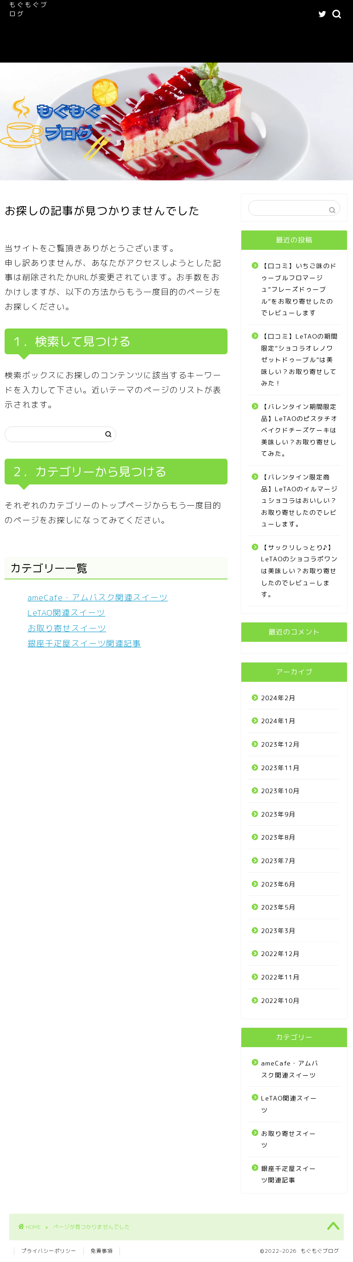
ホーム (71, 14)
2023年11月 (280, 767)
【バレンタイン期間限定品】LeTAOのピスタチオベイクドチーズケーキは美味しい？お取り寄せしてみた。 (299, 430)
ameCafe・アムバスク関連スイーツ (229, 14)
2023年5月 (278, 907)
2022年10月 (280, 1000)
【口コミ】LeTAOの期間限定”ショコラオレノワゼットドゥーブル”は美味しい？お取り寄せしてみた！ (299, 359)
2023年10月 (280, 790)
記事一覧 (142, 32)
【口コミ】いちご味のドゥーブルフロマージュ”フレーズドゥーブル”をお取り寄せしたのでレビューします (299, 289)
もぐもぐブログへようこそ (129, 14)
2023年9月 (278, 814)
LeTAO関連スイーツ (90, 32)
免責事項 (102, 1251)
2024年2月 (278, 697)
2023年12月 (280, 744)
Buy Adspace (154, 51)
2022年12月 (280, 953)
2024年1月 (278, 720)
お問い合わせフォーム (92, 51)
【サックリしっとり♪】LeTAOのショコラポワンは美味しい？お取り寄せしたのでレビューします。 (299, 571)
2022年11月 (280, 977)
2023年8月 (278, 837)
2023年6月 (278, 884)
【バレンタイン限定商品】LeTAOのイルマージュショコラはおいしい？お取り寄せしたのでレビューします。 (299, 500)
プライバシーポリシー (48, 1251)
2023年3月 (278, 930)
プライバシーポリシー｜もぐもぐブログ (222, 32)
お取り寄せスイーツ (67, 628)
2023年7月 (278, 860)
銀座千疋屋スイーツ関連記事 (84, 643)
